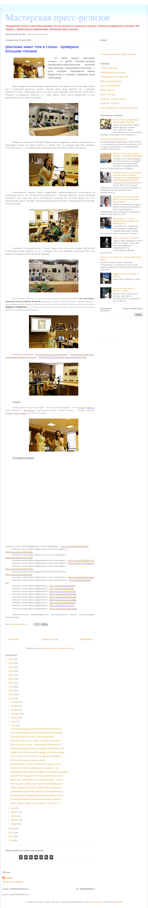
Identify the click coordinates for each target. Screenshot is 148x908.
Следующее (13, 639)
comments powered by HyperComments (118, 54)
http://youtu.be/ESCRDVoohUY (63, 608)
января (14, 824)
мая (13, 808)
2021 (11, 675)
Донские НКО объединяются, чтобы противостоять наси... (37, 776)
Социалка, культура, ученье (113, 99)
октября (15, 710)
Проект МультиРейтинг (110, 81)
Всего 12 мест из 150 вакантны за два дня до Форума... (36, 756)
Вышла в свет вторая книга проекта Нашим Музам (62, 357)
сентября (15, 714)
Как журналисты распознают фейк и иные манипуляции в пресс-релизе (126, 199)
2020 (11, 679)
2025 (11, 659)
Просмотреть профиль (12, 882)
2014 (11, 828)
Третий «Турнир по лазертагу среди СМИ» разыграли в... (36, 787)
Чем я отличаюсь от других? (126, 238)
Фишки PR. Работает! (110, 103)
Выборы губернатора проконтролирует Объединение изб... (37, 748)
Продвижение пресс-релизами (114, 77)
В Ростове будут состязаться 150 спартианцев (31, 737)
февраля (15, 820)
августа (14, 717)
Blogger (118, 902)
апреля (14, 812)
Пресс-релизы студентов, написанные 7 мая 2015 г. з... (35, 803)
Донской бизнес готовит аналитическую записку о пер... (36, 764)
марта (14, 816)
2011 (11, 840)
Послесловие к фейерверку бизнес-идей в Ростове (126, 121)
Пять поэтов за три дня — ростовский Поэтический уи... (36, 744)
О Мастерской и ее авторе (112, 72)
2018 (11, 687)
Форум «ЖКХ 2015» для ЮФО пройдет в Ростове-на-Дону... (38, 752)
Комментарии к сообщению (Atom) (58, 648)
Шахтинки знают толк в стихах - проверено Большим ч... (36, 740)
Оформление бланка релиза (113, 139)
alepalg (8, 878)
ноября (14, 706)
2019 (11, 683)
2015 (11, 698)
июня (13, 725)
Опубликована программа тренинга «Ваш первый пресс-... (37, 791)
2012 (11, 836)
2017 (11, 690)
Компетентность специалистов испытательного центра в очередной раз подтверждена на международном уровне (127, 176)
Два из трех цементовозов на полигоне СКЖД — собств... (37, 780)
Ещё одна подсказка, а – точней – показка (124, 289)
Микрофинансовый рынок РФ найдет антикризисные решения (39, 772)
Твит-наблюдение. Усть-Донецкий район (119, 108)
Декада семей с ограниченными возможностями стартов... (37, 795)
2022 (11, 671)
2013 (11, 833)
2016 (11, 694)
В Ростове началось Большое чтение (27, 760)
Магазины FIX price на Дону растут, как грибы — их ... (35, 768)
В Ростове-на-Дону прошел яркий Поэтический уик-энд (35, 729)
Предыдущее (86, 639)
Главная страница (49, 639)
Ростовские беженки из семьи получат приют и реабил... (36, 799)
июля (13, 721)
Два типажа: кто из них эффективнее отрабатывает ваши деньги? (126, 221)
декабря (15, 702)
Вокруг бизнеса (107, 90)
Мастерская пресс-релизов (57, 17)
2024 (11, 663)
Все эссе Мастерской (110, 86)
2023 (11, 667)
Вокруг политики (107, 94)
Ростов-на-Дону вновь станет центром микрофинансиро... (37, 784)
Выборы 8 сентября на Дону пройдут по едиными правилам (127, 154)
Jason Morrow (96, 902)
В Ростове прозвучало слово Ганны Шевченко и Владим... (37, 733)
